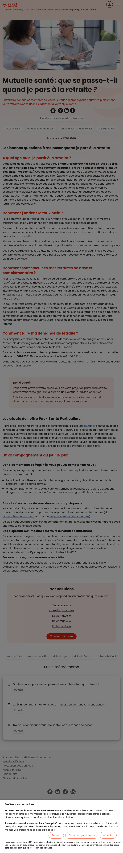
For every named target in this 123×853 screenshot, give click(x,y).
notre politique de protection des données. (32, 847)
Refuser (56, 835)
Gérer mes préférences (82, 835)
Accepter (108, 835)
